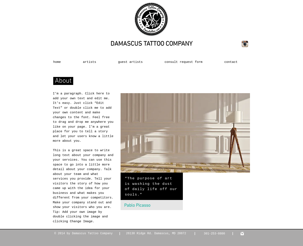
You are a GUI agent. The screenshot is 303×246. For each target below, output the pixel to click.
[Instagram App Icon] (245, 44)
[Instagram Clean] (242, 233)
